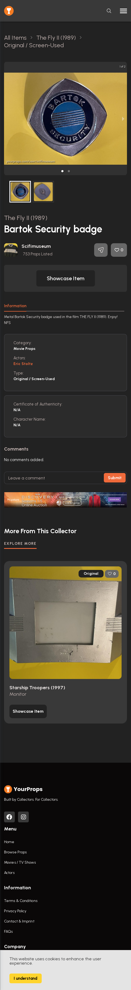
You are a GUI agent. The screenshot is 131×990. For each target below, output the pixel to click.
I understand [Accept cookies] (25, 978)
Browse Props (15, 852)
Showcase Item (65, 278)
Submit (115, 477)
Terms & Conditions (20, 900)
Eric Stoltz (23, 363)
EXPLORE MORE (20, 543)
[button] (62, 171)
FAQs (8, 931)
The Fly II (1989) (25, 218)
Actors (9, 872)
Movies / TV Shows (20, 862)
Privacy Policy (15, 911)
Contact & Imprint (19, 921)
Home (9, 842)
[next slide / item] (123, 118)
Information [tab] (15, 305)
